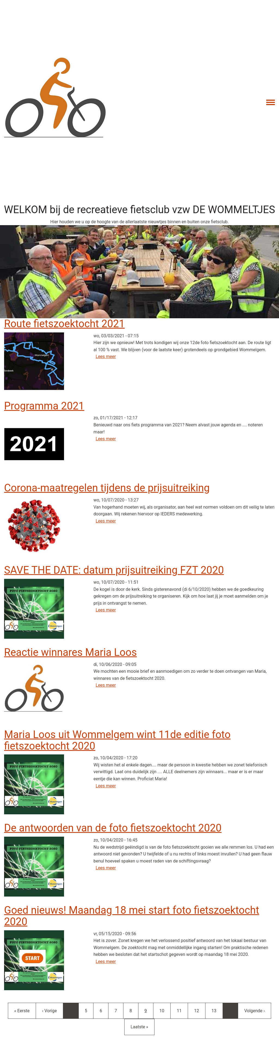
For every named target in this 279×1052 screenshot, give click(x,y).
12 (199, 1010)
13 (217, 1010)
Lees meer (106, 356)
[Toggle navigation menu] (270, 102)
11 (182, 1010)
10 (165, 1010)
